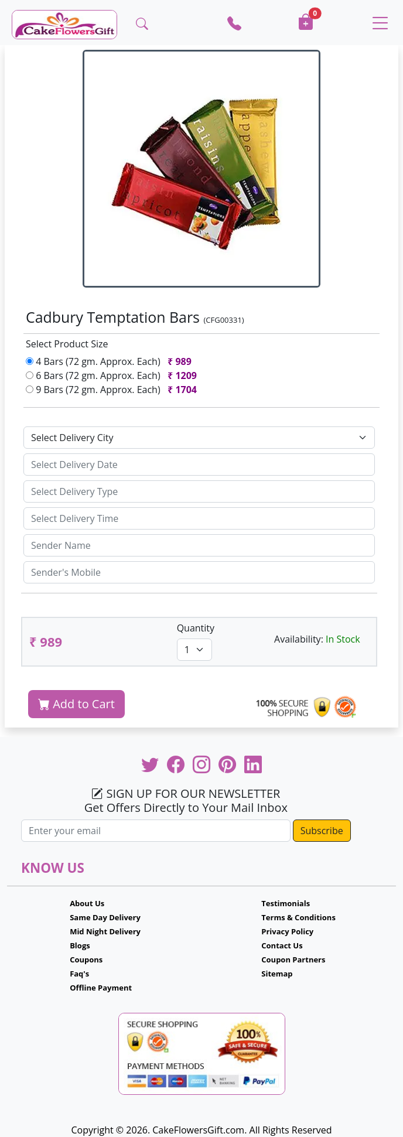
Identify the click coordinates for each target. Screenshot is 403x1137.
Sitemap (276, 973)
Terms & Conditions (298, 917)
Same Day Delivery (105, 917)
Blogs (80, 945)
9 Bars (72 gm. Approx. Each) (114, 389)
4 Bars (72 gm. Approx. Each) (111, 361)
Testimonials (285, 903)
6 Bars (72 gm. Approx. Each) (114, 375)
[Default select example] (199, 437)
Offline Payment (101, 987)
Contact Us (281, 945)
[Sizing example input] (199, 464)
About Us (87, 903)
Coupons (86, 959)
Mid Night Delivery (105, 931)
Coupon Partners (293, 959)
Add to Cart (76, 704)
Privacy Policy (287, 931)
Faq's (79, 973)
